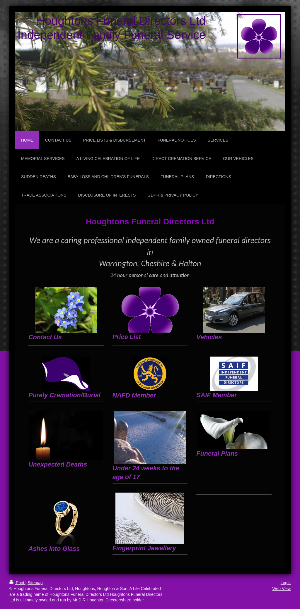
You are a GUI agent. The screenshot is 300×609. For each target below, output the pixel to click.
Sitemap (35, 582)
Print (17, 582)
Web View (281, 588)
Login (286, 582)
